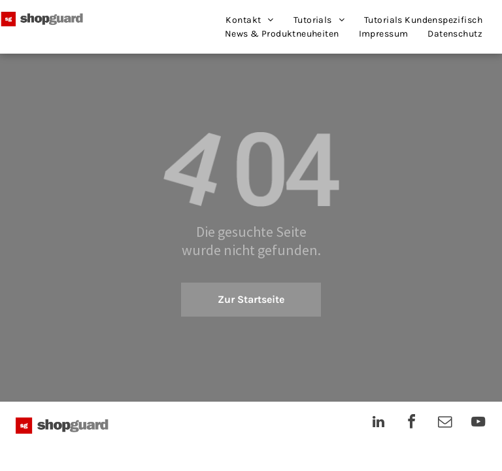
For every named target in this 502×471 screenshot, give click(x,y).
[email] (445, 423)
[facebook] (411, 423)
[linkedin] (378, 423)
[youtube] (478, 423)
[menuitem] (249, 20)
